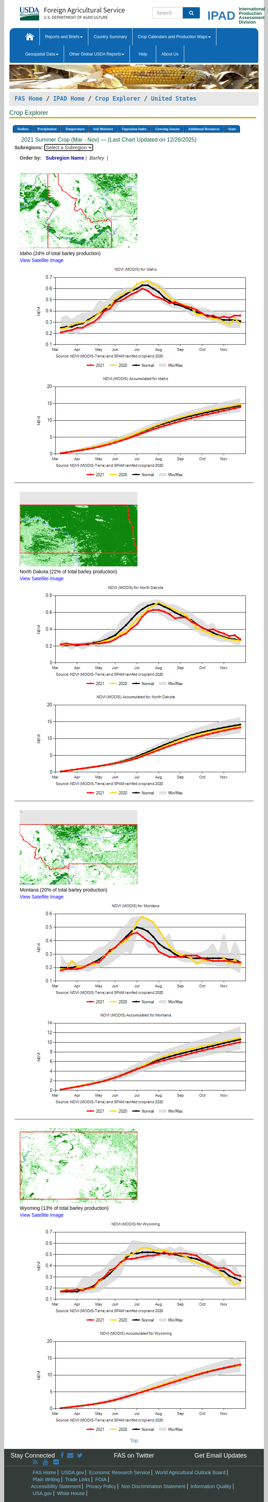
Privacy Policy (101, 1486)
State (232, 129)
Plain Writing (46, 1479)
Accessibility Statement (56, 1486)
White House (71, 1493)
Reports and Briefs (64, 36)
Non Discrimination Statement (153, 1486)
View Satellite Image (42, 260)
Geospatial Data (42, 54)
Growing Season (167, 129)
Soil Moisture (103, 129)
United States (173, 98)
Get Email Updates (220, 1455)
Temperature (74, 129)
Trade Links (77, 1479)
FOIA (101, 1479)
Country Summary (110, 36)
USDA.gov (72, 1472)
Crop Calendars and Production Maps (174, 36)
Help (143, 54)
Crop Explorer (117, 98)
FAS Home (29, 98)
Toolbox (23, 129)
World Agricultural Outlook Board (190, 1472)
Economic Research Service (119, 1472)
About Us (169, 54)
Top (134, 1440)
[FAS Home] (55, 11)
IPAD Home (68, 98)
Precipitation (46, 129)
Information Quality (210, 1486)
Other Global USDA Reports (96, 54)
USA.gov (42, 1493)
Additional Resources (204, 129)
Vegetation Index (134, 129)
